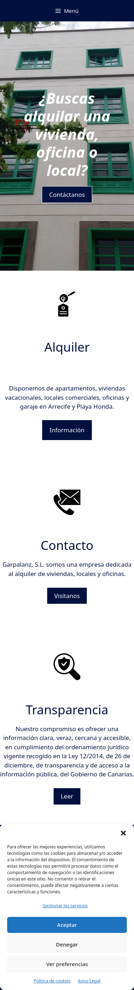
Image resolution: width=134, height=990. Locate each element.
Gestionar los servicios (65, 906)
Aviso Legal (89, 981)
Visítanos (67, 596)
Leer (67, 796)
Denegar (67, 944)
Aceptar (67, 924)
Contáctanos (67, 194)
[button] (123, 833)
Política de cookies (52, 981)
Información (66, 430)
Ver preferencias (67, 964)
